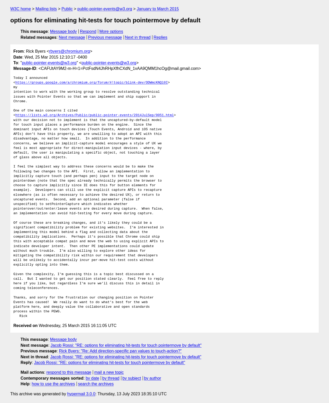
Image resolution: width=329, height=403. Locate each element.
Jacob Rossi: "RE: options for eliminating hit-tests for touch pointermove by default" (126, 345)
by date (92, 378)
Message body (63, 31)
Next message (72, 37)
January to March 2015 (158, 9)
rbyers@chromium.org (69, 51)
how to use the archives (53, 384)
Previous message (105, 37)
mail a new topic (109, 372)
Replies (160, 37)
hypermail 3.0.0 (81, 394)
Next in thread (138, 37)
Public (67, 9)
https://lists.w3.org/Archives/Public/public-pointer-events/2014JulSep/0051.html (94, 115)
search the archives (96, 384)
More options (111, 31)
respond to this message (68, 372)
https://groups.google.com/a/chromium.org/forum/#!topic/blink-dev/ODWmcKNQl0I (91, 82)
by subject (131, 378)
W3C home (20, 9)
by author (152, 378)
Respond (88, 31)
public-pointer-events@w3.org (104, 9)
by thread (111, 378)
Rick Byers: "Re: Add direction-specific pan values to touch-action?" (120, 351)
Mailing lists (46, 9)
